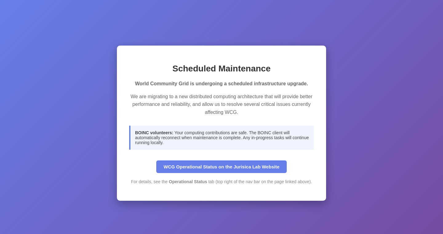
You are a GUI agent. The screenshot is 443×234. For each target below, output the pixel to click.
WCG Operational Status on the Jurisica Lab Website (221, 166)
